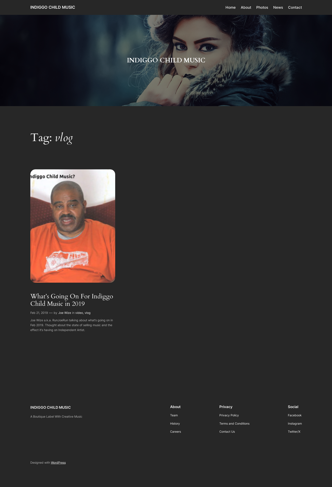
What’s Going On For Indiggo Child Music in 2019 (71, 300)
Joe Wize (64, 312)
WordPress (58, 462)
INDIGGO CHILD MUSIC (52, 7)
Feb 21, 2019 (39, 312)
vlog (88, 312)
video (79, 312)
